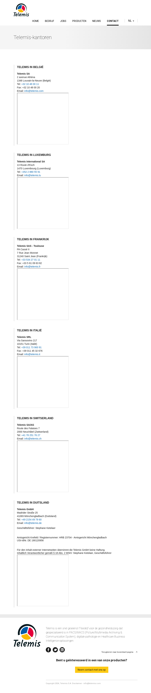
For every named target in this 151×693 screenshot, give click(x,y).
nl (131, 20)
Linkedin (62, 649)
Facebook (48, 649)
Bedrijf (49, 21)
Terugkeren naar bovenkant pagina (117, 652)
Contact (113, 21)
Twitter (55, 649)
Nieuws (96, 21)
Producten (79, 21)
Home (35, 21)
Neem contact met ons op (92, 669)
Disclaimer (77, 683)
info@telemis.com (92, 683)
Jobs (63, 21)
